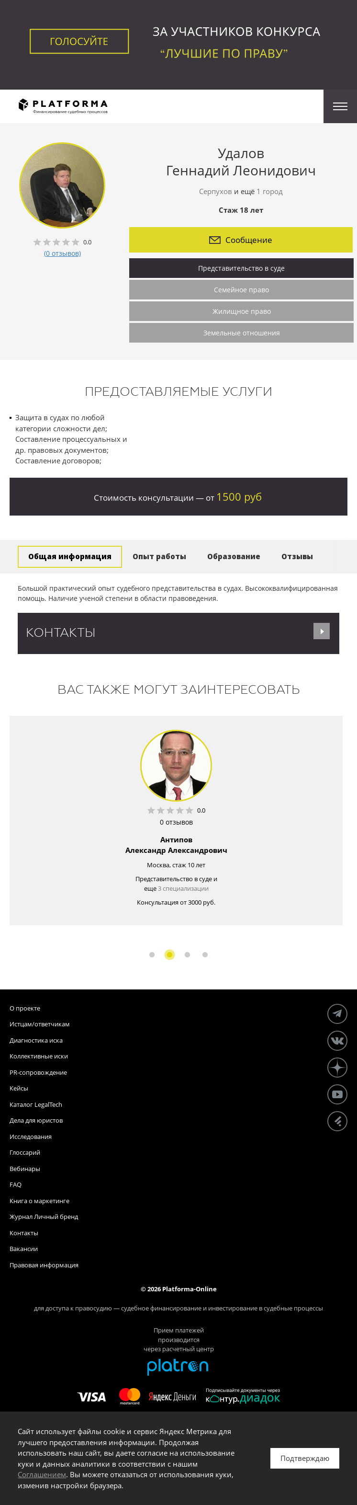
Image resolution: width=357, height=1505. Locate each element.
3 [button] (187, 954)
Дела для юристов (36, 1120)
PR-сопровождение (38, 1072)
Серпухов (215, 191)
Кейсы (19, 1088)
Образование (233, 556)
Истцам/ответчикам (40, 1024)
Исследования (31, 1136)
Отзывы (297, 556)
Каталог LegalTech (36, 1104)
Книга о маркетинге (39, 1200)
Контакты (24, 1233)
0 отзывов (176, 822)
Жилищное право (241, 311)
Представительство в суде (241, 268)
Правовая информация (44, 1265)
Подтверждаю (304, 1458)
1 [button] (151, 954)
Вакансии (24, 1248)
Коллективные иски (39, 1056)
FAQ (16, 1184)
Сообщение (240, 239)
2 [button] (169, 954)
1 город (270, 191)
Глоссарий (25, 1152)
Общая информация (70, 556)
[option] (176, 820)
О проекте (25, 1008)
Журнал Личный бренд (44, 1216)
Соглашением (42, 1474)
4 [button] (205, 954)
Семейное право (241, 289)
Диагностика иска (36, 1040)
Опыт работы (159, 556)
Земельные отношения (241, 332)
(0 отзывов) (62, 253)
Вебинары (25, 1168)
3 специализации (183, 888)
